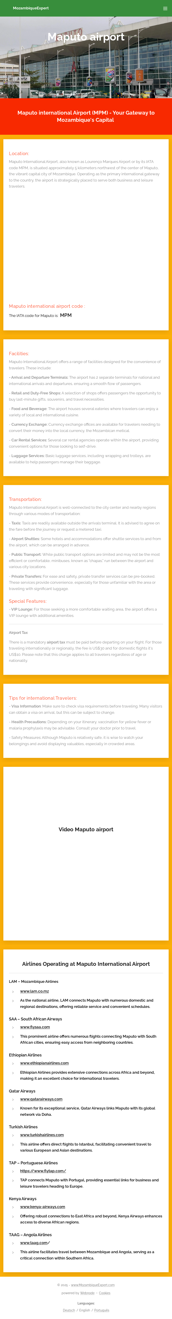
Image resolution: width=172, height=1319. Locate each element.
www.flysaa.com (35, 1027)
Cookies (104, 1293)
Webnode (87, 1293)
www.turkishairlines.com (42, 1135)
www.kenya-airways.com (42, 1206)
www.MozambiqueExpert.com (93, 1285)
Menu (165, 8)
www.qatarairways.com (41, 1099)
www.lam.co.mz (34, 991)
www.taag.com (33, 1242)
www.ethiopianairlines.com (44, 1063)
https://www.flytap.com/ (43, 1170)
